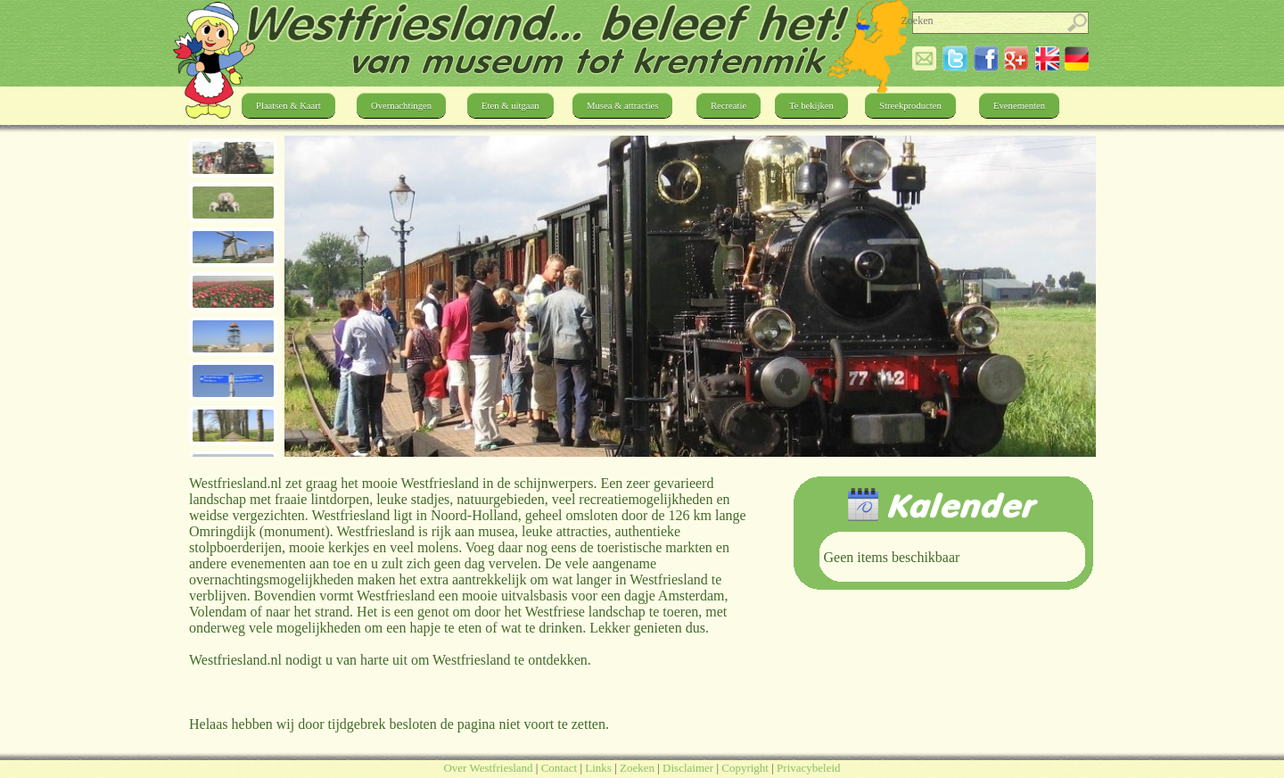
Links (598, 767)
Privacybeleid (808, 767)
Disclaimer (688, 767)
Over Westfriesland (487, 767)
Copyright (745, 767)
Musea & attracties (622, 106)
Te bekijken (811, 106)
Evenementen (1019, 106)
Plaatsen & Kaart (288, 106)
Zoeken (637, 767)
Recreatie (728, 106)
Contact (559, 767)
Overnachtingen (401, 106)
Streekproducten (910, 106)
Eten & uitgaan (510, 106)
